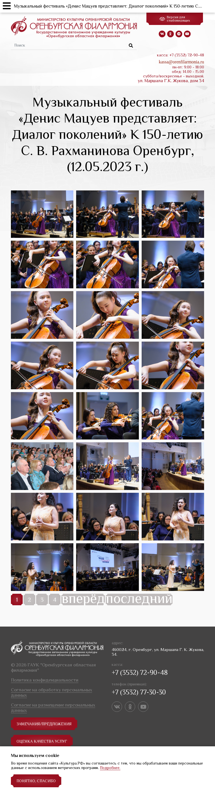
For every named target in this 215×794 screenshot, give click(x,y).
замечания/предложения (44, 724)
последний (139, 600)
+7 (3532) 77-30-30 (139, 692)
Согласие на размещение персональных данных (53, 707)
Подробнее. (110, 767)
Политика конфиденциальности (44, 680)
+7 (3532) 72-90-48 (140, 672)
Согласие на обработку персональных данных (51, 692)
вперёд (83, 600)
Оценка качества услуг (42, 741)
